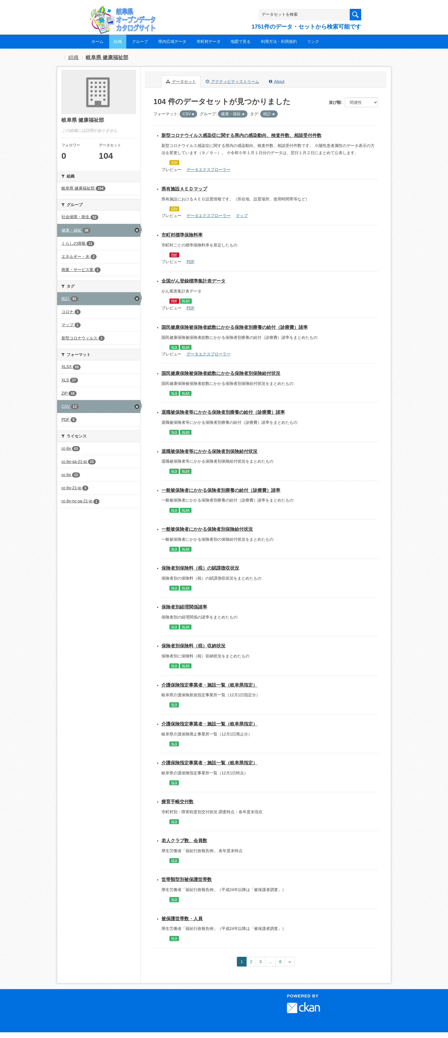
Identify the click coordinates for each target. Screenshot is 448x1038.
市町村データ (209, 41)
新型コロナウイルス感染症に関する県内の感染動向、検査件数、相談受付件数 (241, 135)
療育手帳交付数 (177, 801)
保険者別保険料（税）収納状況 (193, 645)
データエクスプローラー (209, 169)
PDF (174, 254)
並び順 (335, 102)
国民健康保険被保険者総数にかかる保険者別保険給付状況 (220, 373)
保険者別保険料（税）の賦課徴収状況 (200, 568)
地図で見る (241, 41)
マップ (242, 215)
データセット (181, 81)
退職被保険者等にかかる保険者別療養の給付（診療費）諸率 (223, 412)
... (270, 961)
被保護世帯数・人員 (182, 918)
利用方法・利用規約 (279, 41)
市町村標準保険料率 (182, 234)
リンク (313, 41)
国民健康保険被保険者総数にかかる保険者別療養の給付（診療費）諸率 (234, 327)
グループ (140, 41)
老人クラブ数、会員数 (184, 840)
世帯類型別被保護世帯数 (186, 879)
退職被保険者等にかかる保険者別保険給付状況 (209, 451)
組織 (118, 41)
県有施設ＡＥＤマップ (184, 188)
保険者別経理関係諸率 (184, 606)
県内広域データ (172, 41)
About (277, 81)
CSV (174, 162)
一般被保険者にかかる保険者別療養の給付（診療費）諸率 (220, 490)
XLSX (186, 301)
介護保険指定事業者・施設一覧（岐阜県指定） (209, 685)
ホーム (97, 41)
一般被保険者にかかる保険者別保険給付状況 (207, 529)
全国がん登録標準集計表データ (193, 281)
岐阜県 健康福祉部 (107, 57)
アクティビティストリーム (232, 81)
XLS (174, 347)
